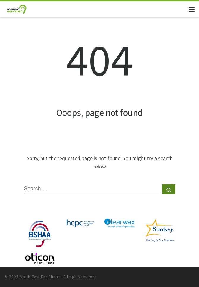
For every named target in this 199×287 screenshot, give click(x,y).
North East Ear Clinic (39, 276)
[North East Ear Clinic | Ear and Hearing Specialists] (16, 8)
